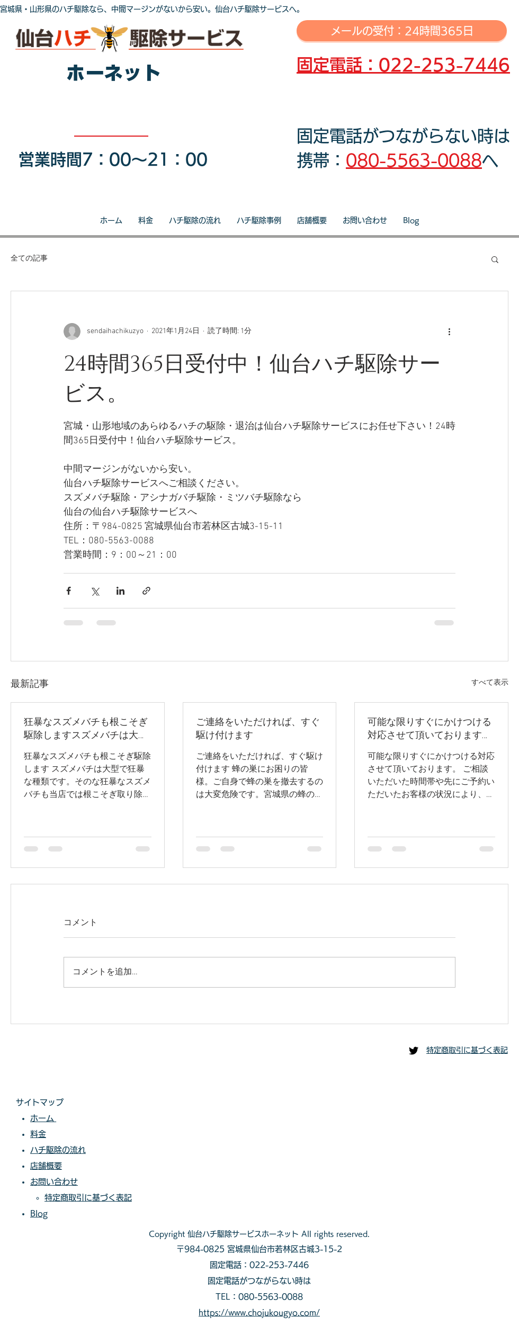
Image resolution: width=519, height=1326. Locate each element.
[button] (495, 259)
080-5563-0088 (414, 160)
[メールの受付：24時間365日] (402, 30)
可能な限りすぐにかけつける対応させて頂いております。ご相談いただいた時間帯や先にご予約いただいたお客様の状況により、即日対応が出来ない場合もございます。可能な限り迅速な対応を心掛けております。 (429, 729)
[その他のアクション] (449, 331)
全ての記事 (29, 258)
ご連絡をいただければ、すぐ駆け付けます (258, 729)
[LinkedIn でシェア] (120, 591)
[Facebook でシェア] (69, 591)
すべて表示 (489, 682)
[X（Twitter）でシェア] (95, 591)
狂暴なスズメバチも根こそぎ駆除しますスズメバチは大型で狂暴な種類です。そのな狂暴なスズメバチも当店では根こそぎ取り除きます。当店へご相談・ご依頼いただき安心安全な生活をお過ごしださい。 (86, 729)
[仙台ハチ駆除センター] (413, 1050)
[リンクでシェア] (146, 591)
